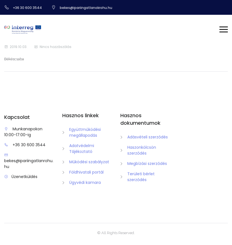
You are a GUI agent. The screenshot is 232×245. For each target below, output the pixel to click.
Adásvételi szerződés (147, 137)
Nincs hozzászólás (55, 46)
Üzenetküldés (24, 176)
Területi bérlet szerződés (141, 176)
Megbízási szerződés (147, 163)
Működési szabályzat (89, 162)
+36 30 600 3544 (29, 145)
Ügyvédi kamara (85, 182)
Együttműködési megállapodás (85, 132)
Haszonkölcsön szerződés (141, 150)
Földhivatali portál (86, 172)
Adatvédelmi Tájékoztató (81, 148)
